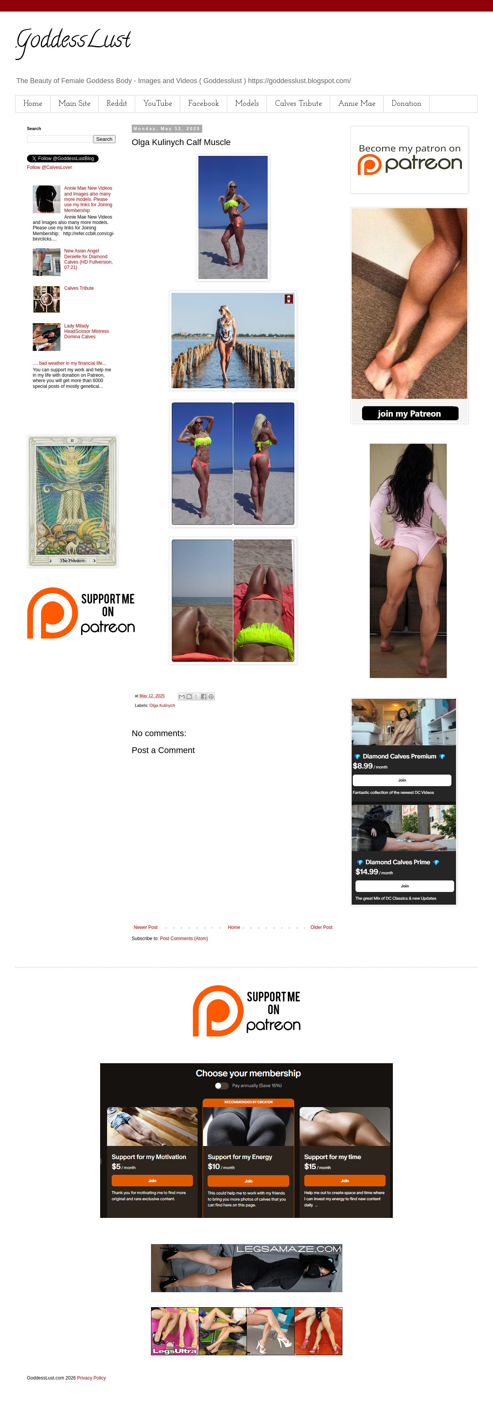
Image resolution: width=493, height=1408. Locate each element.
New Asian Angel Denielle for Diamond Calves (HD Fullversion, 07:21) (88, 259)
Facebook (203, 104)
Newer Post (146, 927)
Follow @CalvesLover (49, 167)
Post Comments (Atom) (184, 938)
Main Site (75, 104)
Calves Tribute (298, 104)
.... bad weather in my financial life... (69, 363)
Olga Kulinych (162, 705)
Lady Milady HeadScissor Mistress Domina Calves (86, 331)
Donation (406, 104)
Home (32, 104)
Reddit (117, 104)
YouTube (157, 104)
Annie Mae (357, 104)
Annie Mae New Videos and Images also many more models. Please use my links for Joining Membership (88, 199)
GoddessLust (72, 42)
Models (247, 104)
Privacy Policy (91, 1378)
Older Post (321, 927)
